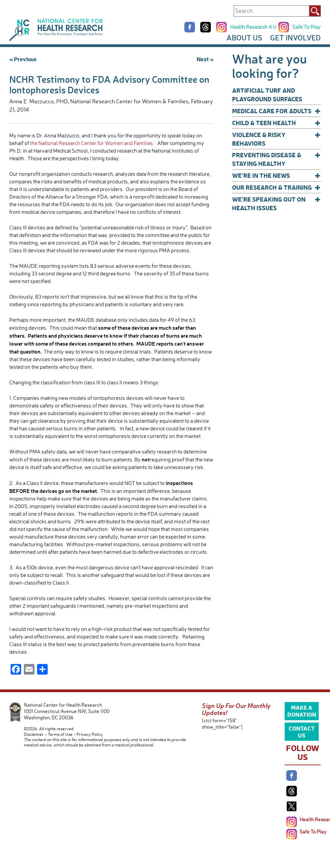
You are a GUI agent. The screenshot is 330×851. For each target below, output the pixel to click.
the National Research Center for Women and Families (91, 143)
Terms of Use (60, 734)
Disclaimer (34, 734)
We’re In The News (276, 175)
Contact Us (302, 731)
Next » (205, 59)
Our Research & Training (276, 187)
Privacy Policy (89, 734)
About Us (244, 37)
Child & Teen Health (276, 122)
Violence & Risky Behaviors (276, 138)
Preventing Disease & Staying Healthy (276, 159)
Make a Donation (301, 710)
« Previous (22, 59)
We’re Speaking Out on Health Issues (276, 203)
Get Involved (295, 37)
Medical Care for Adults (276, 111)
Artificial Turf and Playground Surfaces (267, 94)
